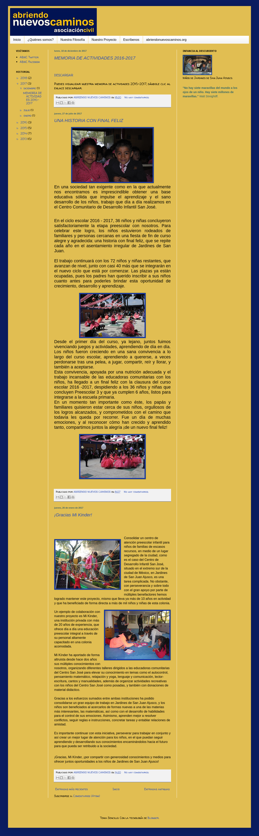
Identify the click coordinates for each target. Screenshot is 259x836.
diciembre (30, 88)
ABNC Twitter (29, 57)
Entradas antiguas (157, 789)
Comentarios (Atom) (86, 796)
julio (27, 110)
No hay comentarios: (136, 97)
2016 (24, 122)
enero (28, 115)
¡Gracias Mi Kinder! (73, 514)
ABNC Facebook (30, 62)
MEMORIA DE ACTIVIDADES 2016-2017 (94, 58)
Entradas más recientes (71, 789)
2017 (24, 83)
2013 (24, 139)
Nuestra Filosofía (72, 39)
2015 (24, 128)
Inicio (17, 39)
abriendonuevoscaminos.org (166, 39)
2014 (24, 133)
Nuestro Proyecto (104, 39)
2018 (24, 78)
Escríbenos (131, 39)
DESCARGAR (63, 75)
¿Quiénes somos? (41, 39)
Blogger (153, 818)
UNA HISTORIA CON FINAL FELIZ (88, 120)
